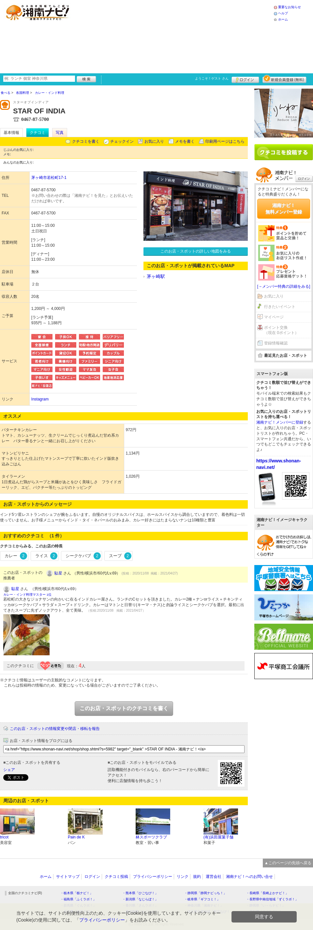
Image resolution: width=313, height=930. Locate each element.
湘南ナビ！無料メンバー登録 (283, 208)
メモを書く (185, 141)
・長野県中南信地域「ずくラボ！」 (272, 899)
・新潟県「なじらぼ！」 (140, 899)
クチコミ (37, 132)
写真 (60, 132)
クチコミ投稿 (116, 876)
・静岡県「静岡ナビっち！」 (205, 893)
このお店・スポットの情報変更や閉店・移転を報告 (55, 728)
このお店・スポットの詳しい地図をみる (195, 251)
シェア (9, 769)
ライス (46, 555)
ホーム (283, 19)
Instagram (40, 399)
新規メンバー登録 (284, 79)
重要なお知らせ (289, 7)
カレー (16, 555)
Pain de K (76, 837)
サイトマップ (68, 876)
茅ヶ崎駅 (156, 276)
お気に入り (154, 141)
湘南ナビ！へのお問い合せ (249, 876)
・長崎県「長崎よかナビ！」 (267, 893)
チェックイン (122, 141)
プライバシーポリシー (152, 876)
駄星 (58, 573)
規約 (197, 876)
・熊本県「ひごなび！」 (140, 893)
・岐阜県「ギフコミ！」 (202, 899)
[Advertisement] (137, 35)
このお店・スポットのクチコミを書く (124, 708)
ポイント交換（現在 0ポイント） (281, 330)
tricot (4, 837)
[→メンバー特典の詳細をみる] (283, 286)
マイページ (274, 317)
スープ (120, 555)
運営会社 (213, 876)
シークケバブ (83, 555)
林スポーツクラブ (151, 837)
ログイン (245, 79)
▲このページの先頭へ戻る (287, 863)
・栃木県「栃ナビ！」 (76, 893)
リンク (182, 876)
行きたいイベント (279, 306)
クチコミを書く (85, 141)
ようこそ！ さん (212, 78)
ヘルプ (283, 13)
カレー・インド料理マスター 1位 (27, 594)
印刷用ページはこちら (225, 141)
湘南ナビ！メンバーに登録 (279, 422)
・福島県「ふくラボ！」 (78, 899)
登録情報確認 (276, 343)
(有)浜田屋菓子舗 (218, 837)
